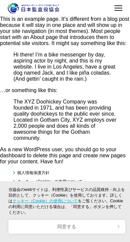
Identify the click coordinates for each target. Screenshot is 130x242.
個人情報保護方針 (33, 172)
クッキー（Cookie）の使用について (45, 201)
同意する (66, 226)
